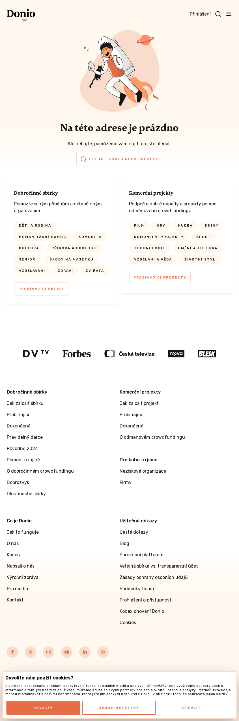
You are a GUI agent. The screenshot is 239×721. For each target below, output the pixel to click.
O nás (13, 543)
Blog (124, 543)
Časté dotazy (134, 532)
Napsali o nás (21, 566)
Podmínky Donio (137, 588)
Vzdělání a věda (153, 259)
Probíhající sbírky (41, 289)
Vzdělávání (32, 271)
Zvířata (95, 271)
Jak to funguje (23, 532)
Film (139, 225)
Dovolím (43, 708)
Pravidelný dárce (25, 437)
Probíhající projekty (160, 277)
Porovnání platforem (141, 554)
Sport (203, 237)
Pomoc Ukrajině (23, 459)
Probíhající (18, 414)
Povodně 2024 (22, 448)
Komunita (90, 237)
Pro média (17, 588)
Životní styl (200, 259)
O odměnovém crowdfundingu (152, 437)
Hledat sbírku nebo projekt (120, 159)
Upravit (194, 708)
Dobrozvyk (18, 482)
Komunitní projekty (159, 237)
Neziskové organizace (143, 471)
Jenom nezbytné (119, 708)
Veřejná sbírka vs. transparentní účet (159, 566)
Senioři (28, 259)
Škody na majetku (71, 259)
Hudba (185, 225)
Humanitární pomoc (42, 237)
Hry (161, 225)
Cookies (128, 622)
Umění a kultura (198, 248)
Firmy (126, 482)
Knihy (212, 225)
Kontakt (15, 600)
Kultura (29, 248)
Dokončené (19, 426)
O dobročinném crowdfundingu (40, 471)
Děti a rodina (35, 225)
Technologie (149, 248)
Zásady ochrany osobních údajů (154, 577)
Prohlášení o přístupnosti (146, 600)
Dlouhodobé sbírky (26, 493)
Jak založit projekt (139, 403)
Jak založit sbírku (25, 403)
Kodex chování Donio (142, 611)
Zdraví (65, 271)
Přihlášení (200, 14)
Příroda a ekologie (74, 248)
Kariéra (14, 554)
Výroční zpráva (22, 577)
